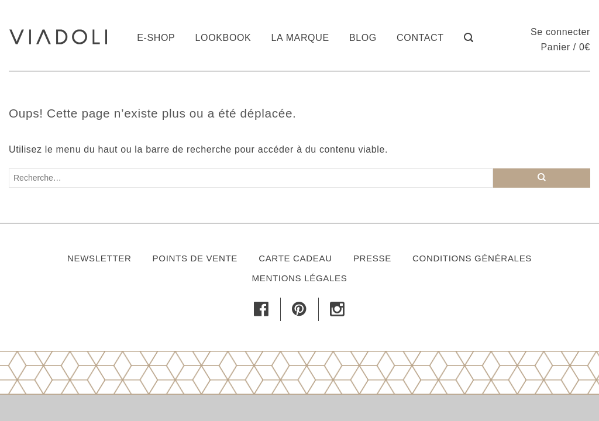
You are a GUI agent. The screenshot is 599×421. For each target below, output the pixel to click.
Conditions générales (472, 258)
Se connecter (560, 32)
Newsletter (99, 258)
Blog (363, 38)
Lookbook (223, 38)
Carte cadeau (295, 258)
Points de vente (195, 258)
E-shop (156, 38)
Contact (420, 38)
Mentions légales (299, 278)
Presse (372, 258)
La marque (300, 38)
